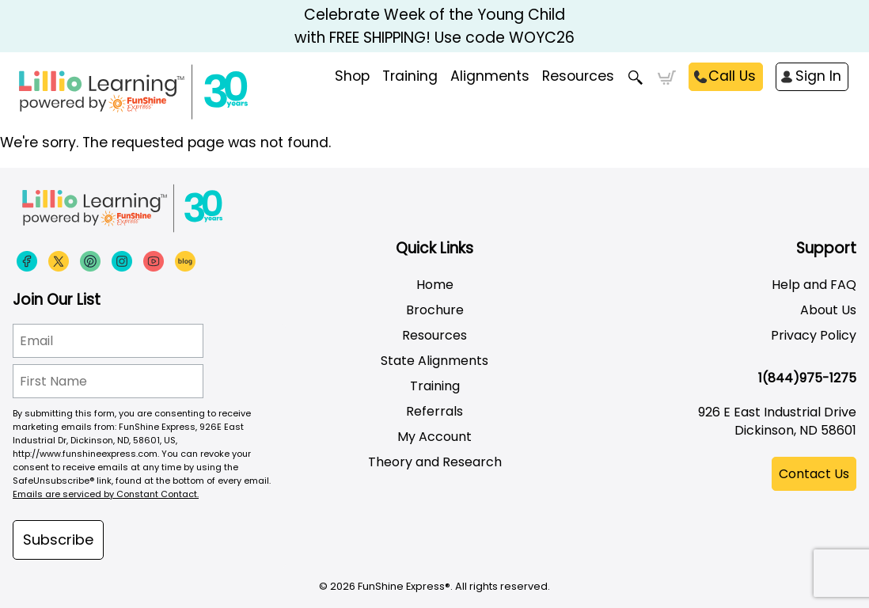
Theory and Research (435, 462)
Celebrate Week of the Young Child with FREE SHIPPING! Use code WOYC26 (434, 26)
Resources (578, 76)
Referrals (434, 411)
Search (636, 77)
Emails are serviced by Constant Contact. (106, 494)
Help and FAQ (814, 285)
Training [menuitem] (410, 76)
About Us (828, 310)
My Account (434, 437)
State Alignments (434, 361)
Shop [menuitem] (352, 76)
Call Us (732, 76)
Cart (667, 77)
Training (435, 386)
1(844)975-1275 (807, 378)
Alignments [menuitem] (489, 76)
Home (434, 285)
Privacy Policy (813, 335)
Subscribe (58, 539)
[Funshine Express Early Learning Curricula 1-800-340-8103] (166, 91)
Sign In (818, 76)
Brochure (435, 310)
